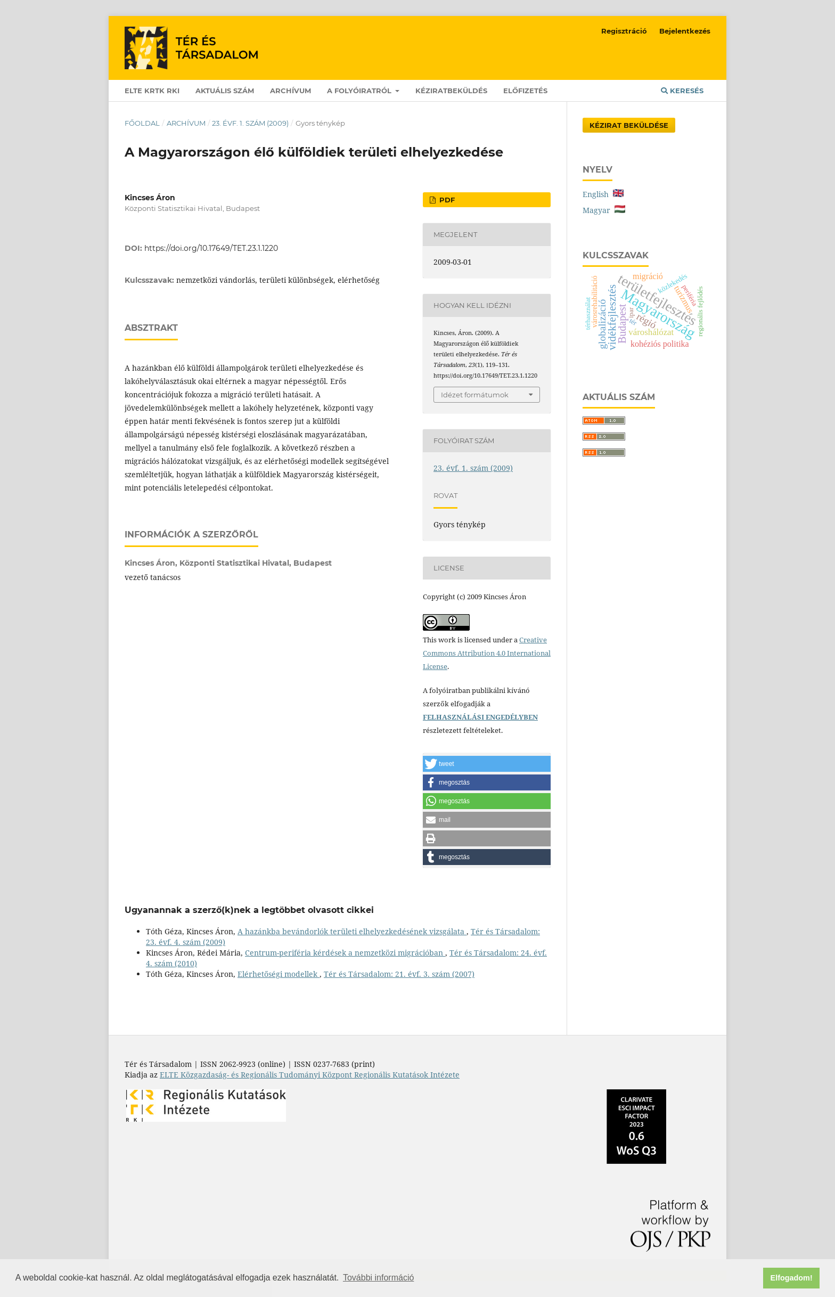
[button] (487, 764)
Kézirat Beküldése (629, 125)
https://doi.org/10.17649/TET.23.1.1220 (211, 248)
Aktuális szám (224, 90)
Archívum (290, 90)
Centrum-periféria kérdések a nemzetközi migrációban (345, 953)
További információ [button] (378, 1277)
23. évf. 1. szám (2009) (250, 123)
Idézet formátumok (475, 394)
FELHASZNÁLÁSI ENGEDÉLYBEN (480, 717)
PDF (446, 199)
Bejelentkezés (684, 31)
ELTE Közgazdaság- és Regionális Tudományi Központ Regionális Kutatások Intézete (310, 1075)
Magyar (604, 210)
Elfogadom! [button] (792, 1278)
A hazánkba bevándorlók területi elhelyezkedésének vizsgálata (352, 931)
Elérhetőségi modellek (279, 974)
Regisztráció (624, 31)
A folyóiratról (360, 90)
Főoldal (142, 123)
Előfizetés (525, 90)
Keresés (682, 90)
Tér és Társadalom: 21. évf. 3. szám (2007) (399, 974)
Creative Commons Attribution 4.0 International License (487, 653)
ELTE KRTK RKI (152, 90)
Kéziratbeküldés (451, 90)
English (603, 194)
